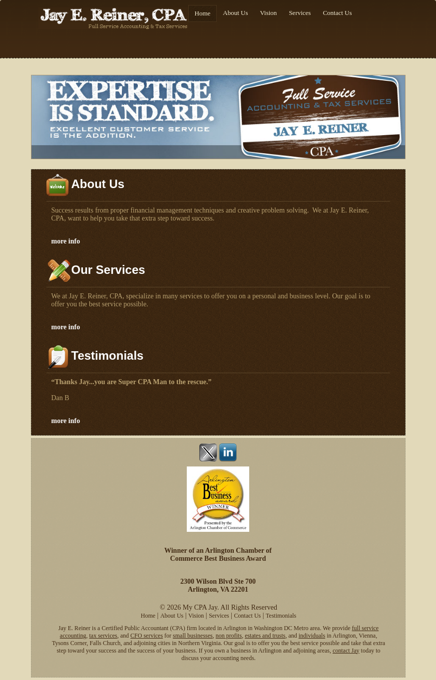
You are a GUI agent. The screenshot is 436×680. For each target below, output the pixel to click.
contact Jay (346, 650)
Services (300, 12)
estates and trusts (265, 635)
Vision (268, 12)
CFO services (146, 635)
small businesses (193, 635)
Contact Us (337, 12)
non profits (229, 635)
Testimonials (281, 615)
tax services (103, 635)
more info (65, 241)
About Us (235, 12)
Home (203, 13)
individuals (312, 635)
